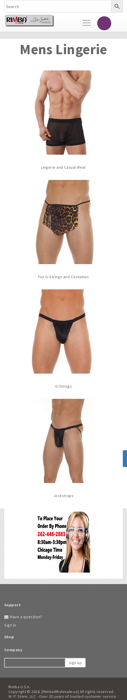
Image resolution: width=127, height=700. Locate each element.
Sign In (10, 625)
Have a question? (23, 616)
